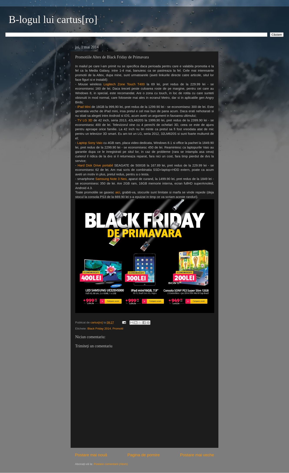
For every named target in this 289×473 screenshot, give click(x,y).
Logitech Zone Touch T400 (124, 84)
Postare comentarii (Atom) (111, 464)
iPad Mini (83, 107)
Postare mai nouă (91, 455)
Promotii (118, 328)
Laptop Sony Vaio (89, 143)
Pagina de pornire (143, 455)
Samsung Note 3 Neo (111, 179)
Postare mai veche (197, 455)
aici (117, 192)
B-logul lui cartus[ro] (53, 19)
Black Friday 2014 (99, 328)
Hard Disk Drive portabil (95, 165)
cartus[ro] (97, 322)
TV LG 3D (85, 120)
